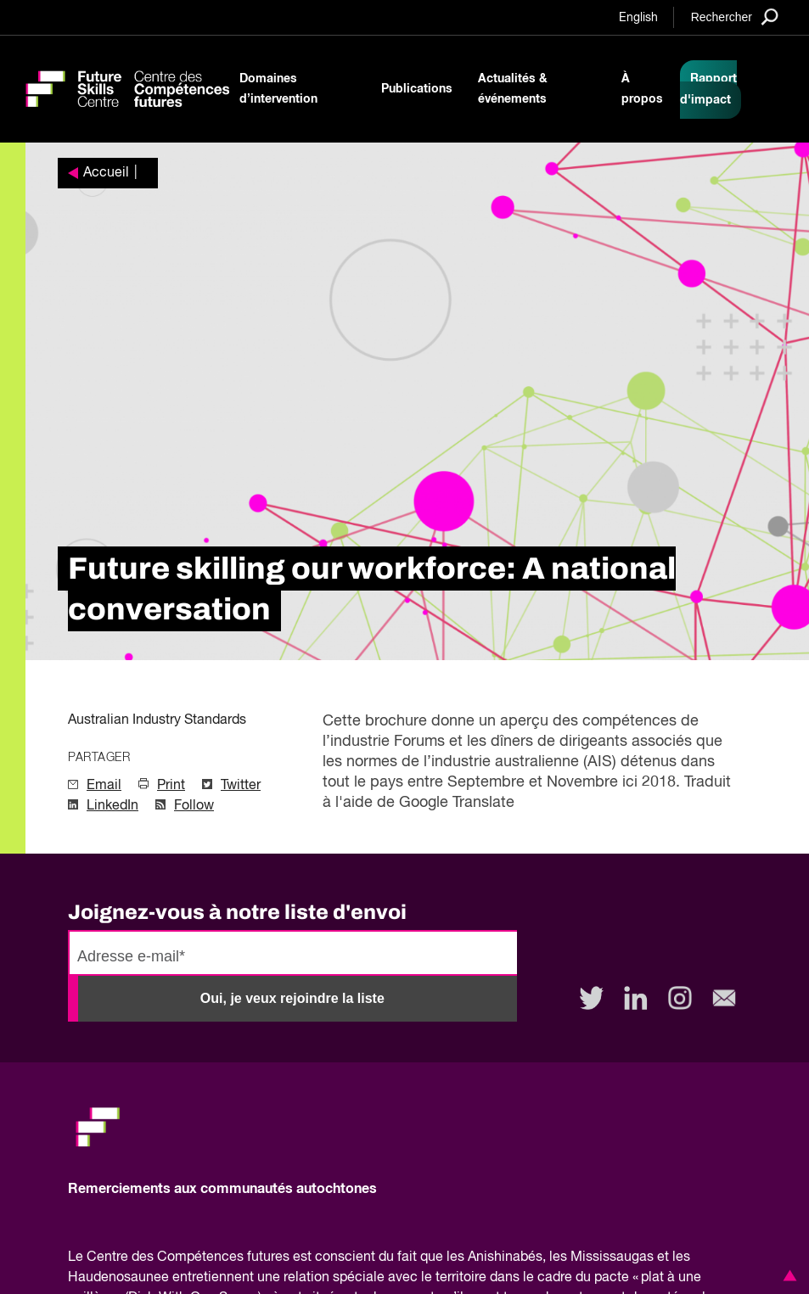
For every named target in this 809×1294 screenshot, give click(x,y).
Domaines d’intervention (278, 89)
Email (104, 786)
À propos (642, 89)
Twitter (241, 786)
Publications (416, 89)
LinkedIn (112, 806)
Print (171, 786)
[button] (787, 1275)
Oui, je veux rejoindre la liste (292, 998)
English (638, 18)
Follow (194, 806)
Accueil (106, 173)
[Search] (735, 16)
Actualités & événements (513, 89)
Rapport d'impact (708, 89)
